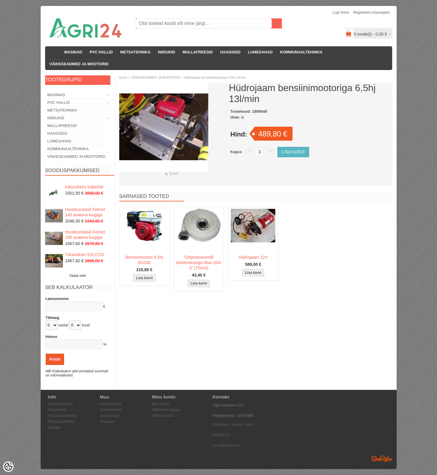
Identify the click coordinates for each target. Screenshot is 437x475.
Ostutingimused (60, 404)
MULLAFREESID (197, 52)
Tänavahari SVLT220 (84, 254)
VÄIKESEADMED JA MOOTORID (79, 64)
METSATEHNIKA (135, 52)
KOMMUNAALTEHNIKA (301, 52)
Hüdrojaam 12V (253, 257)
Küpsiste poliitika (61, 422)
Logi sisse (341, 12)
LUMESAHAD (260, 52)
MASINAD (73, 52)
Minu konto (160, 404)
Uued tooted (109, 416)
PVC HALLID (101, 52)
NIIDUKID (166, 52)
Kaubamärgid (110, 404)
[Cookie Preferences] (8, 466)
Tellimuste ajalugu (166, 410)
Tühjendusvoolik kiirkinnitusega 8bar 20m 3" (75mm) (198, 262)
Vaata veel (77, 276)
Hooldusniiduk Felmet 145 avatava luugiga (85, 212)
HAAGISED (230, 52)
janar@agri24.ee (226, 445)
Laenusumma (57, 299)
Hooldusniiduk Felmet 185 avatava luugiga (85, 235)
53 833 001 (222, 435)
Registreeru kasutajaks (371, 12)
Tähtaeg (52, 318)
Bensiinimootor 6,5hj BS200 (144, 260)
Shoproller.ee (381, 459)
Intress (51, 337)
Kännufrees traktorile (84, 187)
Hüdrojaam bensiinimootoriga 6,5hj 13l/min (215, 77)
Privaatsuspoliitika (62, 416)
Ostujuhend (57, 410)
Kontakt (54, 427)
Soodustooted (111, 410)
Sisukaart (107, 422)
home (123, 77)
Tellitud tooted (163, 416)
